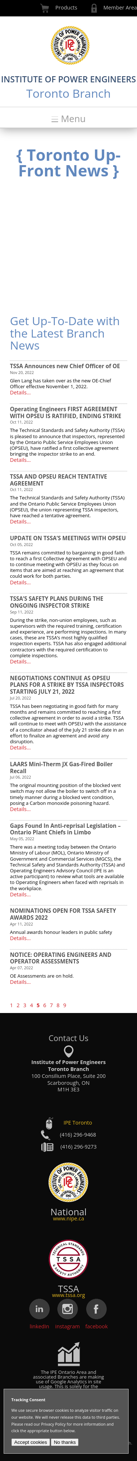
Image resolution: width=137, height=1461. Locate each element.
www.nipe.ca (68, 1218)
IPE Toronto (78, 1122)
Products (66, 7)
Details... (20, 392)
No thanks (65, 1442)
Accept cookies (30, 1442)
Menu (73, 118)
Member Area (120, 7)
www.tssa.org (68, 1294)
